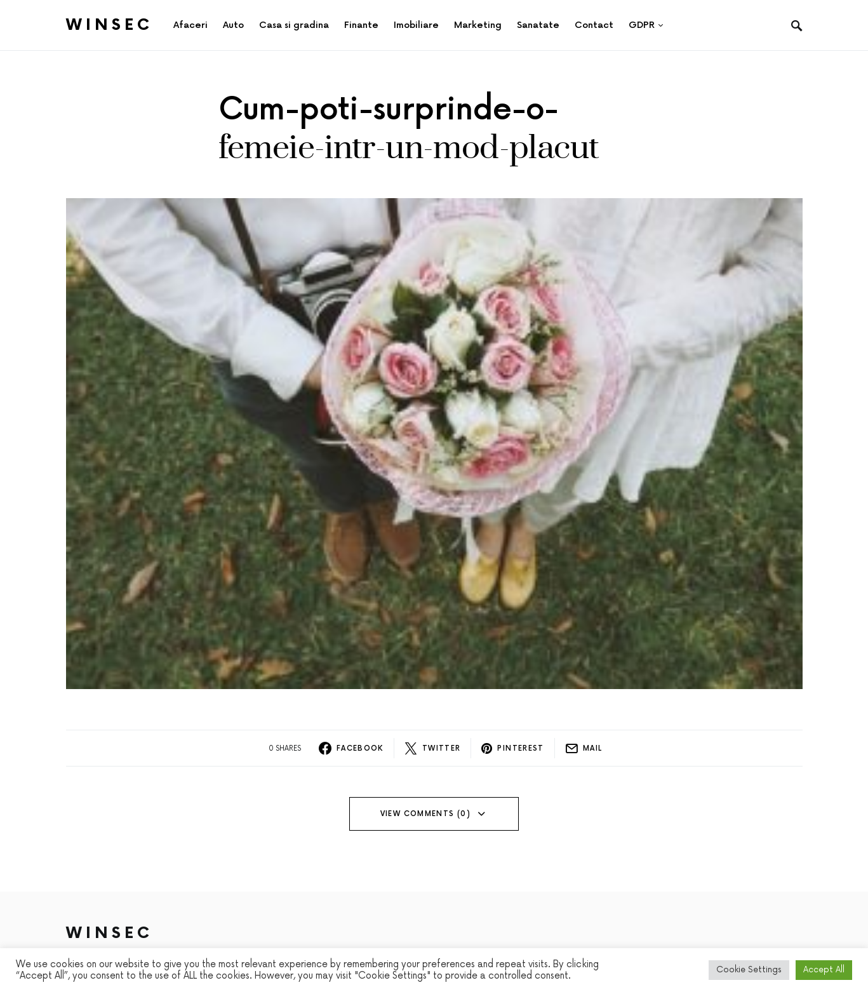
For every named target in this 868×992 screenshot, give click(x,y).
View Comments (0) (425, 814)
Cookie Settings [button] (749, 970)
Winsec (109, 25)
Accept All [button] (824, 970)
